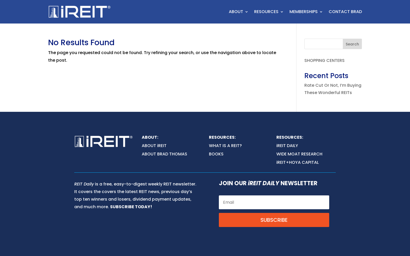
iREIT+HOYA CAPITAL (297, 162)
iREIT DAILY (287, 146)
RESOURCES (266, 12)
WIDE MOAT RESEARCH (299, 154)
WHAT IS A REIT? (225, 146)
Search (352, 44)
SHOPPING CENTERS (324, 60)
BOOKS (216, 154)
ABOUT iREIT (154, 146)
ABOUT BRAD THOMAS (164, 154)
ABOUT (236, 12)
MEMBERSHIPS (303, 12)
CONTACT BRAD (345, 12)
